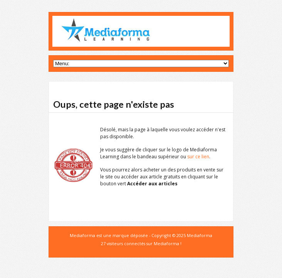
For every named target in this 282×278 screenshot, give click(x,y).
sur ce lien (198, 156)
